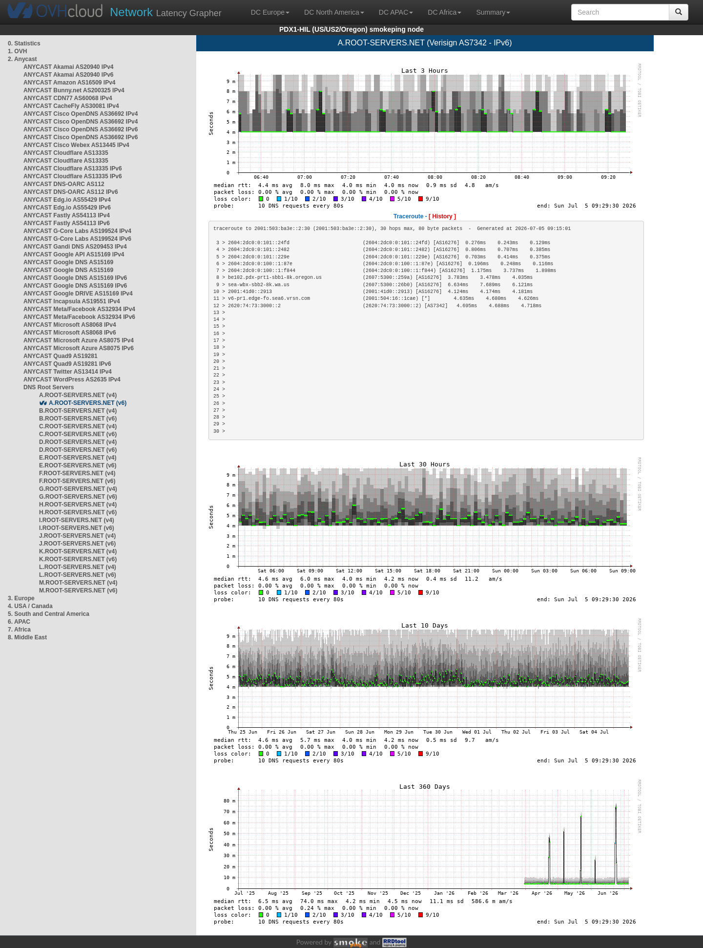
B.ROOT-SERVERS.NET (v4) (78, 410)
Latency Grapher (166, 12)
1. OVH (17, 51)
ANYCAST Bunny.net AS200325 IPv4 (73, 90)
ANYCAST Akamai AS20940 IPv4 (68, 66)
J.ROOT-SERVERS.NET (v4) (77, 535)
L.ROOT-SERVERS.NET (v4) (77, 567)
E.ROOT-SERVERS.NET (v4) (77, 457)
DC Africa (444, 12)
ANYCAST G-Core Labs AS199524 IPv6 (77, 238)
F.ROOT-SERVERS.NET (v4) (77, 473)
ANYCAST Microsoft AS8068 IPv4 (69, 324)
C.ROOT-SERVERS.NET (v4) (78, 426)
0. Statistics (24, 43)
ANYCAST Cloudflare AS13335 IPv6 (72, 168)
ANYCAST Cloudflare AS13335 (65, 152)
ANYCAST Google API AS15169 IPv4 (73, 254)
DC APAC (396, 12)
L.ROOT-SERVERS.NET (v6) (77, 574)
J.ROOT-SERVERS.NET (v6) (77, 543)
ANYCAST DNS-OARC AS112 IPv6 (70, 192)
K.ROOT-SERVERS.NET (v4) (78, 551)
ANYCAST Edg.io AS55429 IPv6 (67, 207)
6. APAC (19, 621)
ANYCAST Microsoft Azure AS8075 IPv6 (78, 348)
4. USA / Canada (30, 606)
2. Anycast (22, 59)
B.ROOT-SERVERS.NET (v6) (78, 418)
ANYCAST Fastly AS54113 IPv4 (66, 215)
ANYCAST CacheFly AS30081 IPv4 (71, 106)
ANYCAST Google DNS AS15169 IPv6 (75, 277)
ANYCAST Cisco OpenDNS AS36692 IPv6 (80, 129)
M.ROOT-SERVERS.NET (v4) (78, 582)
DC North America (334, 12)
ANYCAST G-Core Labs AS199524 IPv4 (77, 231)
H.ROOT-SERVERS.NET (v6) (78, 512)
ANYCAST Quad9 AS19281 (60, 356)
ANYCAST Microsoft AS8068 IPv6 (69, 332)
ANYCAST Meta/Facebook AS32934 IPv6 (79, 317)
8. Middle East (27, 637)
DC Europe (270, 12)
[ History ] (442, 216)
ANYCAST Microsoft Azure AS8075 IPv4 (78, 340)
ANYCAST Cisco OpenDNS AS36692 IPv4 (80, 113)
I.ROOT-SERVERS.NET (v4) (76, 520)
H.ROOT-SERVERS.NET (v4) (78, 504)
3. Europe (21, 598)
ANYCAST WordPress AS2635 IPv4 (72, 379)
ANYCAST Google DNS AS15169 (68, 262)
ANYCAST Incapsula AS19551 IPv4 (71, 301)
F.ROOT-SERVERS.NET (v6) (77, 481)
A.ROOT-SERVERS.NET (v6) (87, 403)
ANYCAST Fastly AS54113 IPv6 (66, 223)
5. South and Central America (48, 614)
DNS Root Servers (48, 387)
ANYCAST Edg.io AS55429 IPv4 (67, 199)
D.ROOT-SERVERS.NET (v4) (78, 442)
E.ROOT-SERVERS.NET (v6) (77, 465)
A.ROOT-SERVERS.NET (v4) (78, 395)
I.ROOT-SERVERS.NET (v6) (76, 528)
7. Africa (19, 629)
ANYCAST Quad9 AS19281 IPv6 (67, 363)
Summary (493, 12)
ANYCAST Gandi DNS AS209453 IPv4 (75, 246)
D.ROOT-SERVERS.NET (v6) (78, 449)
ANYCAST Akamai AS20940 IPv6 (68, 74)
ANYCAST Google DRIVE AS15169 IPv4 (78, 293)
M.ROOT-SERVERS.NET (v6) (78, 590)
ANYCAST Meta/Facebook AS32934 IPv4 (79, 309)
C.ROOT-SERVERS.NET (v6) (78, 434)
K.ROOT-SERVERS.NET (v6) (78, 559)
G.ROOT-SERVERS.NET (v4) (78, 488)
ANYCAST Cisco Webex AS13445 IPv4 (76, 145)
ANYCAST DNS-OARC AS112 (63, 184)
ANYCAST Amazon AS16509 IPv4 (69, 82)
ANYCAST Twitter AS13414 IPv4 (67, 371)
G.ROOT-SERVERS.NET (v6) (78, 496)
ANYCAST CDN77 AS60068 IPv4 (67, 98)
